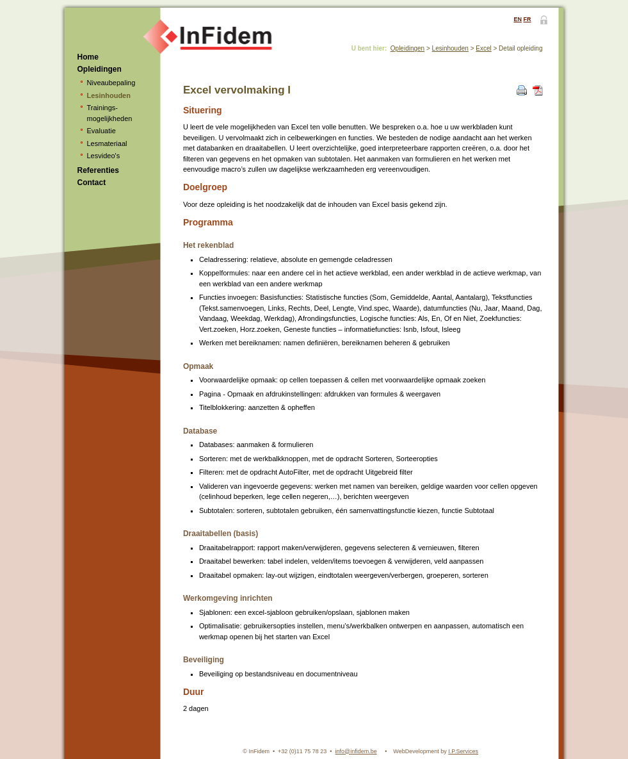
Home (88, 57)
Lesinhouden (109, 95)
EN (517, 19)
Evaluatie (101, 131)
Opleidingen (99, 69)
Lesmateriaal (107, 143)
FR (527, 19)
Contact (91, 182)
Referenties (98, 170)
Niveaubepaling (111, 82)
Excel (483, 48)
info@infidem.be (356, 751)
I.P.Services (463, 751)
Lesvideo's (103, 155)
